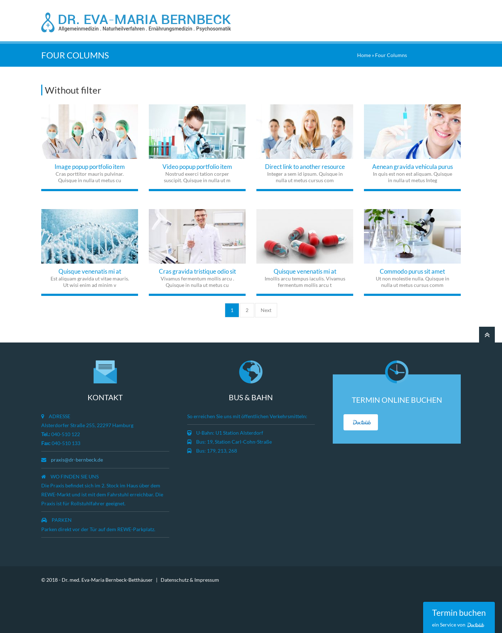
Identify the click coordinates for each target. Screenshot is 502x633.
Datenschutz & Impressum (190, 578)
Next (266, 309)
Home (364, 54)
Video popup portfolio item (197, 165)
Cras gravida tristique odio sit (197, 270)
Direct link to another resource (305, 165)
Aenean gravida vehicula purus (412, 165)
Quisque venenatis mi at (89, 270)
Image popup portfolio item (90, 165)
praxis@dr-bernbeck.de (77, 458)
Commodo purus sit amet (412, 270)
